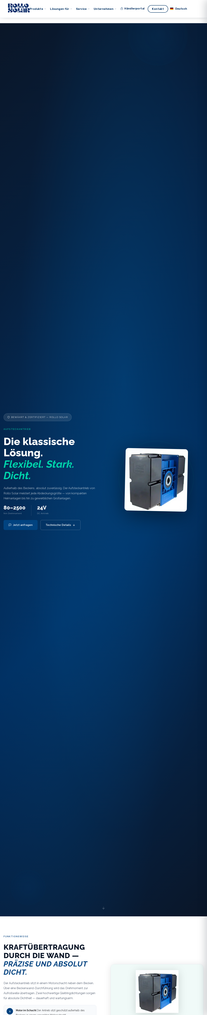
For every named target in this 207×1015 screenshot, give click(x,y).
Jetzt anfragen (21, 525)
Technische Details (60, 525)
